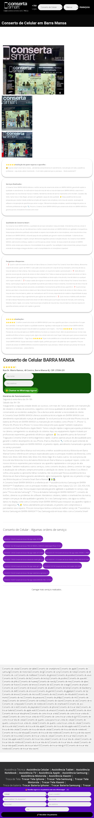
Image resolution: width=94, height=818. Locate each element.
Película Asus (68, 765)
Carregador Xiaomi (32, 753)
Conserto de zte (71, 652)
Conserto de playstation (29, 659)
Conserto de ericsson (27, 643)
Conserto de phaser (79, 636)
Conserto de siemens (17, 652)
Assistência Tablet (63, 721)
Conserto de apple (68, 620)
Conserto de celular (11, 620)
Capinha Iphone (12, 756)
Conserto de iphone (49, 659)
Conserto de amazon (47, 662)
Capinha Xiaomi (82, 756)
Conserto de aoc (75, 655)
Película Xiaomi (49, 765)
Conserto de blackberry (81, 640)
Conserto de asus (83, 627)
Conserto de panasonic (34, 649)
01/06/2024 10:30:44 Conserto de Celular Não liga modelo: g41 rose (23, 566)
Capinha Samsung (35, 756)
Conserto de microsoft (30, 646)
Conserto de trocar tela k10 (28, 697)
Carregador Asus (56, 753)
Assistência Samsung (74, 724)
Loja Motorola (51, 743)
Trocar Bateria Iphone (35, 737)
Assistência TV (27, 724)
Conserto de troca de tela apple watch (62, 678)
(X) (68, 789)
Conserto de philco (10, 633)
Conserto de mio (48, 646)
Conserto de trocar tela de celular (65, 691)
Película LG (85, 765)
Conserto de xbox (83, 662)
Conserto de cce (9, 627)
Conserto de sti (45, 636)
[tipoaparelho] (25, 794)
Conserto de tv (85, 652)
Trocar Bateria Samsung (65, 737)
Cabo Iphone (51, 759)
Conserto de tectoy (40, 630)
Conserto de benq (62, 640)
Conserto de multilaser (27, 627)
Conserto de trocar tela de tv (36, 694)
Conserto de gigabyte (64, 643)
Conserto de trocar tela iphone (15, 665)
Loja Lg (47, 746)
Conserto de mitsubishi (66, 646)
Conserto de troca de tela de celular (36, 681)
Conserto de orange (61, 636)
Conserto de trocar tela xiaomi (25, 700)
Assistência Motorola (33, 728)
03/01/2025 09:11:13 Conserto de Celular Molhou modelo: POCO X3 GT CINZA (67, 559)
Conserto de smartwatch (57, 655)
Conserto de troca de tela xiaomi (76, 684)
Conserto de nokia (69, 624)
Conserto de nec (16, 649)
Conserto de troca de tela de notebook (69, 681)
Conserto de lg (37, 624)
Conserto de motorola (20, 624)
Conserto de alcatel (44, 640)
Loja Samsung (32, 743)
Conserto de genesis (47, 627)
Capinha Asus (16, 759)
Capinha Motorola (59, 756)
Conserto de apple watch (26, 662)
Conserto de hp (81, 643)
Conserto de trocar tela (69, 659)
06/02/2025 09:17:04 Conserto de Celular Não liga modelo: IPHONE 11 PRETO (68, 553)
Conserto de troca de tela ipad (15, 684)
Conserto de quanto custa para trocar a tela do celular (50, 671)
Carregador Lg (76, 753)
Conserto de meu (64, 633)
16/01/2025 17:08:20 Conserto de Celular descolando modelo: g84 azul (24, 559)
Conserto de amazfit (66, 662)
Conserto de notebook (35, 655)
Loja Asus (84, 743)
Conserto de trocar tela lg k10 (54, 697)
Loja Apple (15, 743)
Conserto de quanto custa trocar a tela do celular (59, 675)
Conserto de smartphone (48, 620)
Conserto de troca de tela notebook (45, 684)
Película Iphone (70, 762)
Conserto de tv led (10, 659)
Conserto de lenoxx (28, 636)
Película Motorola (26, 765)
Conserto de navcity (47, 633)
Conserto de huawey (29, 633)
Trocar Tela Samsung (59, 731)
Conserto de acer (10, 640)
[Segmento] (50, 7)
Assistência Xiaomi (60, 728)
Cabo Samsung (70, 759)
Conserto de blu (24, 630)
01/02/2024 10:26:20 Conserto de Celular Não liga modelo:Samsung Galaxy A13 (26, 573)
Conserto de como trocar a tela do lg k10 (61, 668)
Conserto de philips (53, 649)
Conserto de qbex (80, 633)
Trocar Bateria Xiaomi (58, 740)
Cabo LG (54, 762)
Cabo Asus (40, 762)
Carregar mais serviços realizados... (47, 589)
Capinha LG (34, 759)
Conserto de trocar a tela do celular (38, 687)
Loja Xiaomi (69, 743)
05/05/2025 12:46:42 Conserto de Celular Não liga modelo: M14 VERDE (24, 553)
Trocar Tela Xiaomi (53, 734)
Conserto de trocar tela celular (36, 691)
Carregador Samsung (57, 750)
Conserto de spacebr (77, 630)
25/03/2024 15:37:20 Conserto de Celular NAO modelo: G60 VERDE (62, 566)
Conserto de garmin (45, 643)
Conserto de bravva (27, 640)
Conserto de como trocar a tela (44, 665)
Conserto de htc (9, 630)
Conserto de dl (84, 624)
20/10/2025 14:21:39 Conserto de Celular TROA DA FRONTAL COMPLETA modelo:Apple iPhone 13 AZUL (33, 546)
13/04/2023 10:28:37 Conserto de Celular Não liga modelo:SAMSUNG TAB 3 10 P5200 (28, 580)
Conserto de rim (70, 649)
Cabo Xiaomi (23, 762)
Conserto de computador (13, 655)
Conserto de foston (11, 636)
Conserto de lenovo (11, 646)
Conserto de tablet (28, 620)
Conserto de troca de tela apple (30, 678)
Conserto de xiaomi (54, 652)
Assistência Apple (49, 724)
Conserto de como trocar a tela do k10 (26, 668)
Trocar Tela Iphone (33, 731)
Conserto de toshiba (36, 652)
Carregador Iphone (31, 750)
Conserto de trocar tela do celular (64, 694)
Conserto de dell (9, 643)
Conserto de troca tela (12, 687)
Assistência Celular (37, 721)
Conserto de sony (52, 624)
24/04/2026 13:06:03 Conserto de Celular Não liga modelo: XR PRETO (23, 539)
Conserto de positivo (66, 627)
